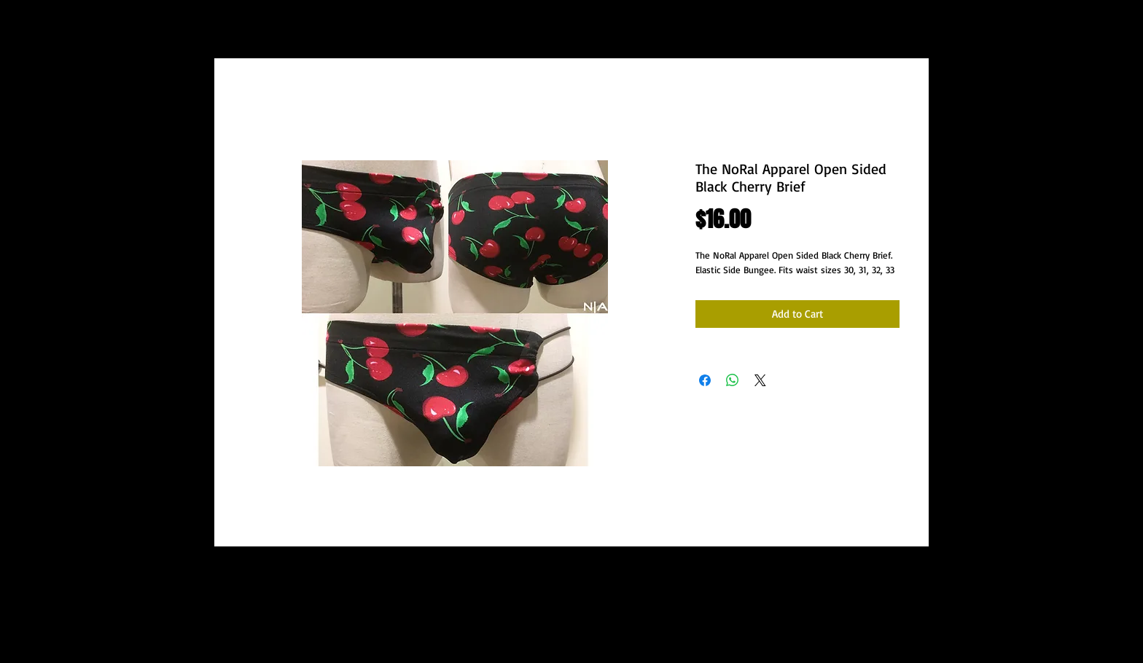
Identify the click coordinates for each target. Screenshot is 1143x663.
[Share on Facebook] (705, 380)
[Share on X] (760, 380)
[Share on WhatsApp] (732, 380)
